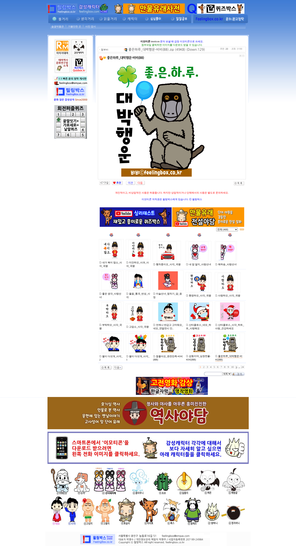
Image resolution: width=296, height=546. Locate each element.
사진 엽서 (90, 26)
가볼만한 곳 (74, 26)
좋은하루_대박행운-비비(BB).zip (149, 49)
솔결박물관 (57, 26)
